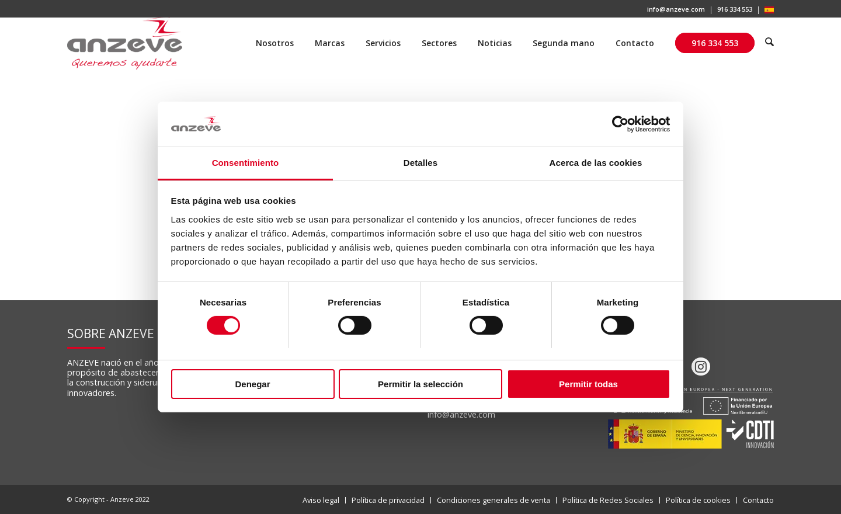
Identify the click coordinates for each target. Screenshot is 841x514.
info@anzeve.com (676, 9)
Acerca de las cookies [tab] (596, 163)
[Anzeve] (124, 43)
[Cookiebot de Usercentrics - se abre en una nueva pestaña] (619, 124)
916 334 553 (734, 9)
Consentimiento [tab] (245, 163)
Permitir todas (588, 384)
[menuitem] (676, 10)
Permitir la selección (420, 384)
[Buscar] (770, 43)
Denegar (252, 384)
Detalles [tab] (420, 163)
